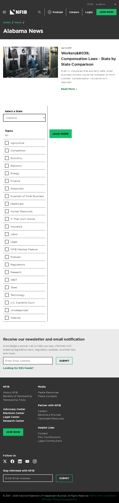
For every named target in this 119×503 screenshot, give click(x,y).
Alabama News (23, 30)
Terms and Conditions (103, 495)
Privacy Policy (51, 499)
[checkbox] (24, 143)
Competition (18, 150)
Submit (64, 360)
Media (42, 386)
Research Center (13, 420)
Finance (15, 180)
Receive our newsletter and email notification (43, 339)
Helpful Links (46, 427)
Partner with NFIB (49, 405)
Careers (74, 12)
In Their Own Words (23, 218)
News (18, 22)
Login (89, 12)
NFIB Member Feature (24, 249)
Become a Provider (49, 414)
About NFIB (10, 392)
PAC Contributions (49, 437)
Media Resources (48, 392)
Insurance (16, 226)
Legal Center (11, 417)
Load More (61, 133)
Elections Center (13, 413)
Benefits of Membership (17, 396)
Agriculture (17, 142)
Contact (43, 433)
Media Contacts (47, 396)
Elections (16, 165)
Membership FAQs (14, 399)
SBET (14, 279)
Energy (15, 173)
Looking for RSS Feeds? (18, 368)
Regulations (18, 264)
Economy (16, 158)
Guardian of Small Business (27, 196)
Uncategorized (19, 310)
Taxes (14, 287)
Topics (9, 130)
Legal (14, 241)
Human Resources (22, 211)
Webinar (16, 317)
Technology (17, 294)
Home (7, 22)
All (6, 135)
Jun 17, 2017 (66, 48)
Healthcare (17, 203)
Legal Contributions (50, 440)
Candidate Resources (51, 418)
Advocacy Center (14, 409)
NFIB (6, 386)
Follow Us (9, 455)
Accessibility (69, 499)
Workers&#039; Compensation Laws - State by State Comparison (88, 59)
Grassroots (17, 188)
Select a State (13, 111)
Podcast (58, 12)
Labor (14, 234)
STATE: (90, 4)
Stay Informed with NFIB (19, 470)
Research (16, 272)
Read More (68, 89)
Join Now (106, 12)
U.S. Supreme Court (22, 302)
